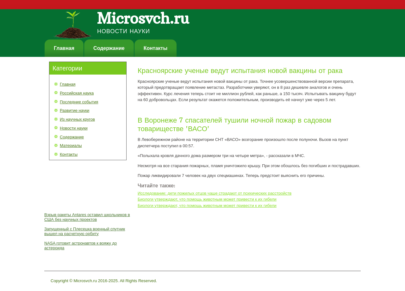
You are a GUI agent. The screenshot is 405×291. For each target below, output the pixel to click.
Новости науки (74, 128)
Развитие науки (74, 110)
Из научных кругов (77, 119)
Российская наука (77, 93)
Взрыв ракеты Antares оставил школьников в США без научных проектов (87, 217)
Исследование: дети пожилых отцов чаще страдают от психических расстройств (214, 193)
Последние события (79, 102)
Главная (64, 48)
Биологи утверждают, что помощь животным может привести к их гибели (207, 199)
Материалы (71, 145)
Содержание (109, 48)
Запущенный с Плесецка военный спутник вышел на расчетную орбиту (84, 231)
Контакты (155, 48)
